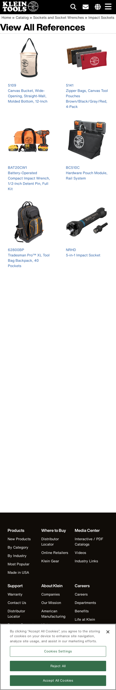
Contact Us (17, 602)
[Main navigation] (107, 7)
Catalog (22, 17)
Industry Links (86, 561)
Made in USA (18, 572)
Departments (85, 602)
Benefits (82, 611)
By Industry (17, 555)
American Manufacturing (53, 613)
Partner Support (21, 624)
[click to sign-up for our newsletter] (85, 7)
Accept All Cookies (58, 682)
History (47, 624)
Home (6, 17)
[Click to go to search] (73, 7)
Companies (50, 594)
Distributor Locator (50, 541)
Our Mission (51, 602)
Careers (81, 594)
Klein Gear (50, 561)
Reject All (58, 667)
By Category (18, 547)
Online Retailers (54, 552)
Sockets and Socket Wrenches (58, 17)
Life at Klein (85, 619)
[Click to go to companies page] (98, 7)
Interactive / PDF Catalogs (89, 541)
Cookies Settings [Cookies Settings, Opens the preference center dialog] (58, 653)
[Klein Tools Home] (19, 10)
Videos (80, 552)
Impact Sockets (101, 17)
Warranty (15, 594)
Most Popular (18, 564)
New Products (19, 538)
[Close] (107, 633)
